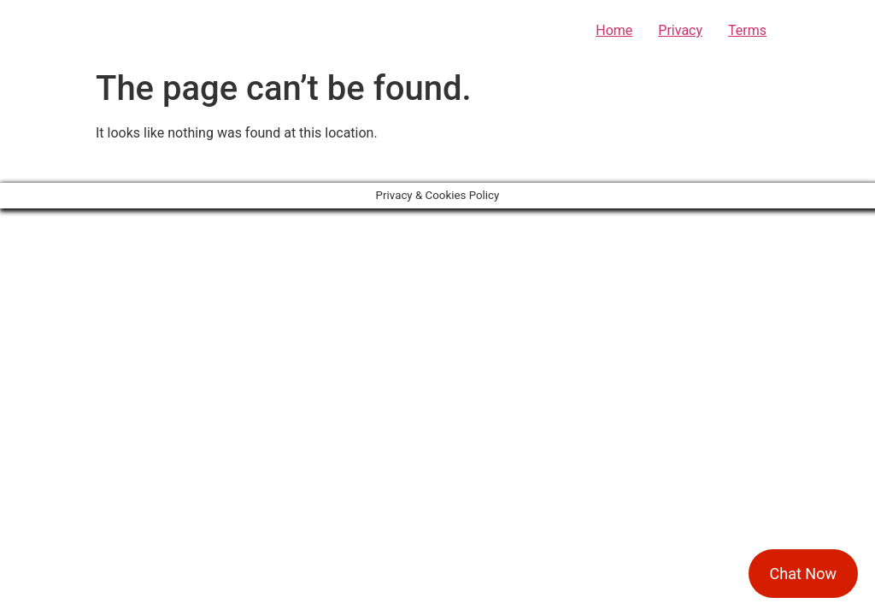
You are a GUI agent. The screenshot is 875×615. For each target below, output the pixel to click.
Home (614, 30)
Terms (747, 30)
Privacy (680, 30)
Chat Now (803, 574)
